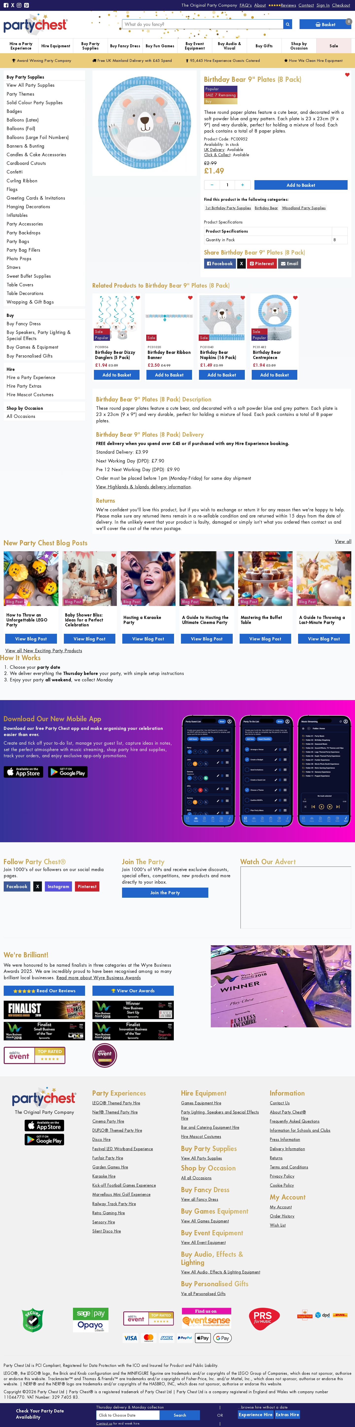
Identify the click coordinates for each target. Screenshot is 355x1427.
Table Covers (20, 285)
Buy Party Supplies (90, 46)
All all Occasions (196, 1178)
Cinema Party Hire (108, 1121)
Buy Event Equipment (195, 46)
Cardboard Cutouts (26, 163)
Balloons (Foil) (21, 128)
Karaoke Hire (103, 1176)
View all (343, 541)
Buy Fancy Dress (125, 45)
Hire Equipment (55, 45)
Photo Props (19, 258)
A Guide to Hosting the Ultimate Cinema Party (205, 620)
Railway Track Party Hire (114, 1203)
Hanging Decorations (28, 206)
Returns (276, 1158)
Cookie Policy (282, 1185)
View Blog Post (31, 639)
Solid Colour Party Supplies (35, 102)
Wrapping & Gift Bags (30, 302)
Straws (13, 267)
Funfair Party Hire (107, 1158)
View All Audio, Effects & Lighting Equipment (220, 1272)
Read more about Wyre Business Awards (98, 977)
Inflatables (17, 215)
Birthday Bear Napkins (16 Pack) (218, 354)
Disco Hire (101, 1139)
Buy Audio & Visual (229, 46)
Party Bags (18, 241)
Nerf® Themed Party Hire (115, 1112)
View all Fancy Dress (199, 1199)
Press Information (285, 1139)
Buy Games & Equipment (32, 347)
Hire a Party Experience (21, 46)
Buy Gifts (264, 45)
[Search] (287, 24)
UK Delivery (214, 149)
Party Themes (20, 94)
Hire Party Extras (24, 386)
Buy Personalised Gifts (30, 356)
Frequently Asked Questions (295, 1121)
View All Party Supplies (31, 85)
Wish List (278, 1225)
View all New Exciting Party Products (43, 650)
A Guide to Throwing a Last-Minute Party (322, 620)
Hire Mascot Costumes (30, 394)
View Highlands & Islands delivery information (143, 487)
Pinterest (262, 263)
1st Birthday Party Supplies (228, 208)
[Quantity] (227, 184)
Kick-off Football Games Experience (124, 1185)
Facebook (220, 263)
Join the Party (165, 892)
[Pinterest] (26, 5)
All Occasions (21, 416)
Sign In (323, 5)
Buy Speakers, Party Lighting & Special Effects (39, 335)
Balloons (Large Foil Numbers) (38, 137)
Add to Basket (301, 185)
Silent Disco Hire (106, 1231)
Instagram (58, 886)
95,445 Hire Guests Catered (223, 60)
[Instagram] (19, 5)
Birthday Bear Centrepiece (267, 354)
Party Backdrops (24, 233)
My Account (281, 1207)
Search (180, 1415)
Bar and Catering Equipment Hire (210, 1127)
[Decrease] (212, 184)
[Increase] (242, 184)
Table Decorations (25, 293)
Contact (306, 5)
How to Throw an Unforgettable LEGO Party (26, 620)
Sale (334, 45)
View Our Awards (133, 991)
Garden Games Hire (110, 1167)
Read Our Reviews (44, 991)
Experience (256, 1414)
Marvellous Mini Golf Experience (121, 1194)
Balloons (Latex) (23, 120)
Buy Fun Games (160, 45)
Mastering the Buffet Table (261, 620)
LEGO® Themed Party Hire (116, 1103)
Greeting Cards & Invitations (36, 198)
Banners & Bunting (26, 146)
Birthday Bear (266, 208)
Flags (12, 189)
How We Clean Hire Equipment (313, 60)
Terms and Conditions (289, 1167)
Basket (333, 23)
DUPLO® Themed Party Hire (117, 1130)
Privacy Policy (282, 1176)
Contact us (104, 1423)
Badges (14, 111)
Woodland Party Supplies (304, 208)
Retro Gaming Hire (108, 1213)
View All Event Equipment (203, 1242)
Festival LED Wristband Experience (122, 1149)
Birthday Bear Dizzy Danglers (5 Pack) (115, 354)
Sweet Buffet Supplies (29, 276)
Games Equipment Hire (201, 1103)
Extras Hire (287, 1414)
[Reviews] (282, 5)
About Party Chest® (288, 1112)
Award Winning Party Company (41, 60)
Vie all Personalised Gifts (203, 1293)
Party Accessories (25, 224)
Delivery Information (287, 1149)
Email (289, 263)
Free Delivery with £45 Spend (132, 60)
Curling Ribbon (22, 181)
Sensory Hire (103, 1222)
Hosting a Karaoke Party (142, 620)
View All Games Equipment (205, 1221)
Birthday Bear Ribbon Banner (169, 354)
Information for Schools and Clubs (300, 1130)
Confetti (14, 172)
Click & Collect (217, 155)
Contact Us (280, 1103)
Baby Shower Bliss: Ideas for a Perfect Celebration (84, 620)
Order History (282, 1216)
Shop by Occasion (299, 46)
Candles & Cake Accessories (36, 154)
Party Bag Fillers (23, 250)
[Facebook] (6, 5)
